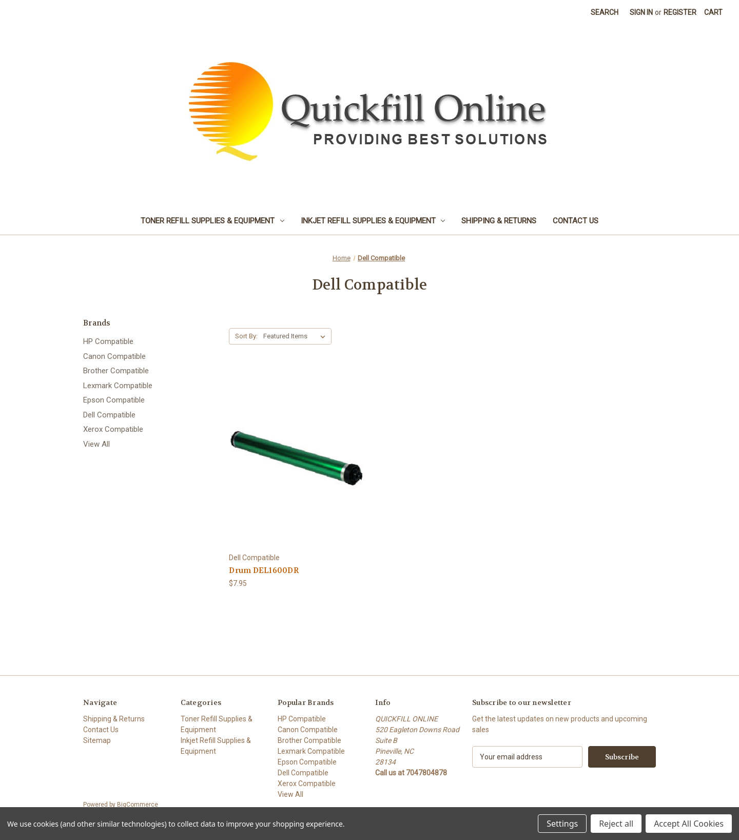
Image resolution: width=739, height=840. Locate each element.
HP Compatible (108, 341)
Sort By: (246, 336)
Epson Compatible (114, 400)
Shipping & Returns (498, 220)
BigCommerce (137, 804)
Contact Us (575, 220)
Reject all (616, 823)
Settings (562, 823)
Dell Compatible (109, 414)
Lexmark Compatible (117, 385)
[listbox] (296, 336)
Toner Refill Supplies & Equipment (212, 220)
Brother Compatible (116, 370)
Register (680, 12)
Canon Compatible (114, 356)
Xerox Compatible (113, 429)
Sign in (641, 12)
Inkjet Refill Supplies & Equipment (373, 220)
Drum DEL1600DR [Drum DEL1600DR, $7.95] (264, 570)
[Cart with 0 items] (713, 12)
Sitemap (97, 740)
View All (96, 444)
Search (604, 12)
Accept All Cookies (689, 823)
